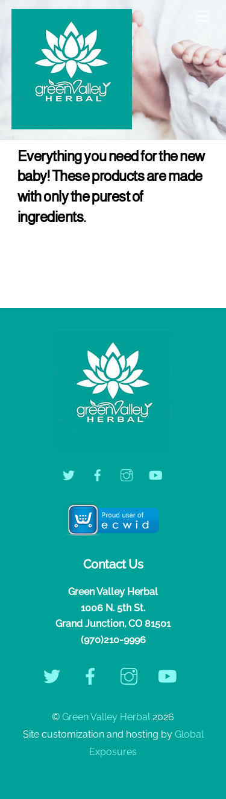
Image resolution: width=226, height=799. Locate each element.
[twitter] (69, 474)
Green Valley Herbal (106, 717)
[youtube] (155, 474)
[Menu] (202, 16)
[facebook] (98, 474)
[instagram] (127, 474)
